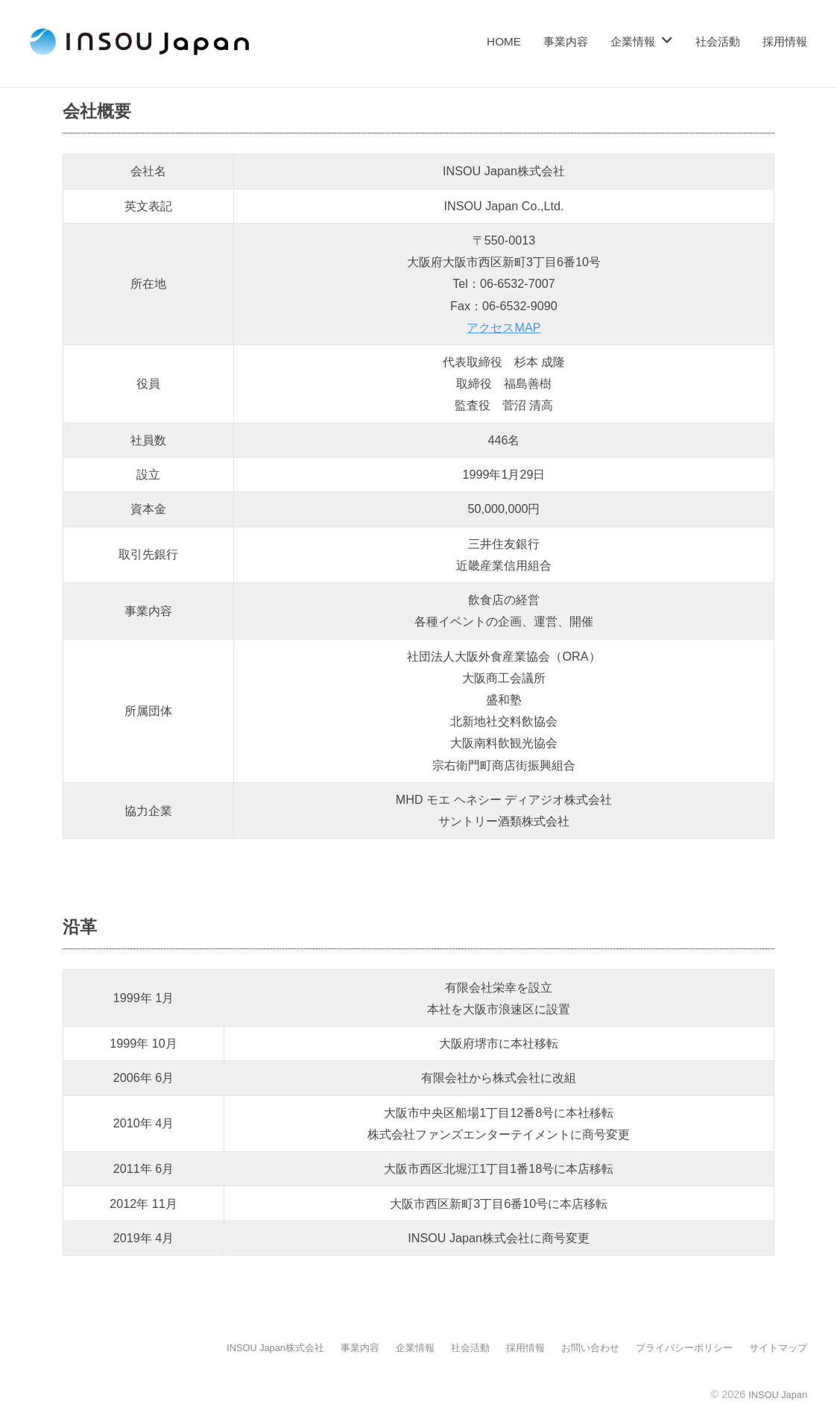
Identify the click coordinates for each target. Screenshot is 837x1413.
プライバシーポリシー (676, 1347)
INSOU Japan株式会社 (242, 1347)
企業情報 (632, 41)
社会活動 (717, 41)
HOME (504, 41)
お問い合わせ (576, 1347)
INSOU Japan (774, 1394)
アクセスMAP (503, 327)
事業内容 (565, 41)
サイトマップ (776, 1347)
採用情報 (784, 41)
